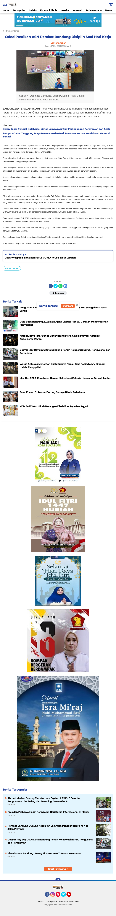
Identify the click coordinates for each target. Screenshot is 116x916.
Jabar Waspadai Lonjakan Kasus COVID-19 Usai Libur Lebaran (40, 257)
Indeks (32, 10)
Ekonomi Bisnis (48, 10)
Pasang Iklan (51, 901)
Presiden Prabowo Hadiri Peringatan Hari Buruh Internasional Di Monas (48, 812)
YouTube (71, 895)
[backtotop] (58, 880)
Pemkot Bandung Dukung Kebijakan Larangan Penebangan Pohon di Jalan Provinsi (48, 827)
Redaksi (40, 901)
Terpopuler (19, 10)
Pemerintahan (11, 268)
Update (68, 306)
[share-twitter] (55, 286)
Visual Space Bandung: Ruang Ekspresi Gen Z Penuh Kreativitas (44, 853)
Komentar (58, 293)
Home (6, 10)
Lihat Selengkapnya (58, 869)
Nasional (77, 10)
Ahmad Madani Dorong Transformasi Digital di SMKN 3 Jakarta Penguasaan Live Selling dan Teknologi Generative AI (44, 800)
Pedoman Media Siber (69, 901)
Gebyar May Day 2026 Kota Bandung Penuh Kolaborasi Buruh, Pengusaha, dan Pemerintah (50, 841)
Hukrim (65, 10)
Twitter (65, 895)
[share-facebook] (51, 286)
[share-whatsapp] (60, 286)
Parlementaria (94, 10)
